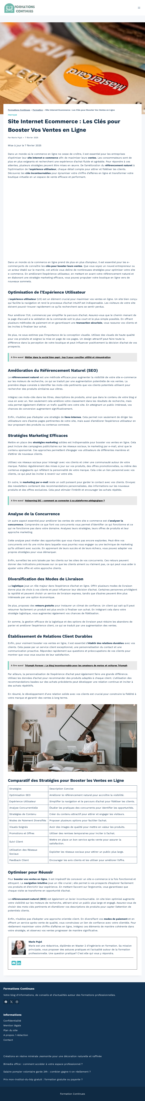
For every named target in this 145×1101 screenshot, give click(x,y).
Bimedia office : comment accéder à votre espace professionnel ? (43, 1064)
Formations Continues (19, 110)
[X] (11, 1001)
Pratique (12, 115)
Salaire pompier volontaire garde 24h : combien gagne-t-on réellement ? (47, 1071)
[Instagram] (16, 1001)
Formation (38, 110)
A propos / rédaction (15, 1035)
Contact (8, 1039)
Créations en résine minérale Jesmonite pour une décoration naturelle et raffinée (52, 1056)
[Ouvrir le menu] (139, 8)
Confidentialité (12, 1020)
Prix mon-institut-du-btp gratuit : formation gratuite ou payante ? (43, 1079)
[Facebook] (5, 1001)
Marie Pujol (16, 137)
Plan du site (10, 1030)
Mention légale (12, 1025)
